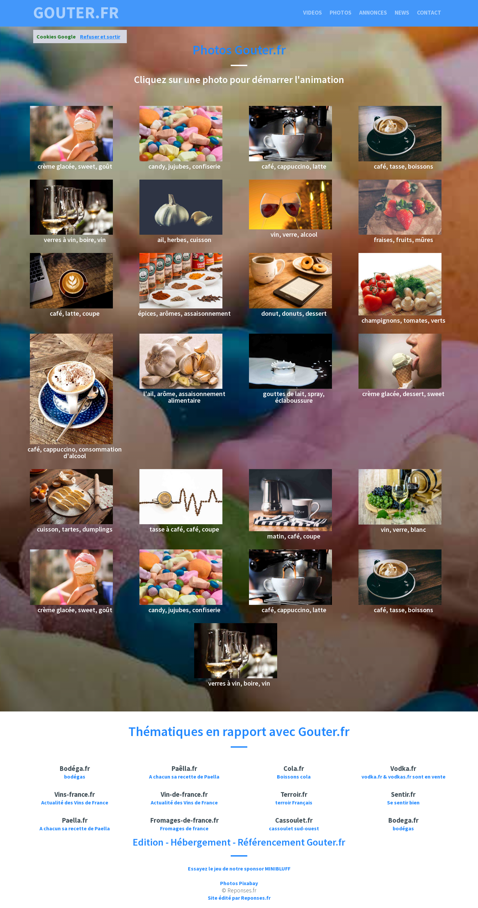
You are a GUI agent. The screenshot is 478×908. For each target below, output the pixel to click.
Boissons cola (294, 776)
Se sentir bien (403, 802)
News (402, 12)
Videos (312, 12)
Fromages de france (184, 828)
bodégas (74, 776)
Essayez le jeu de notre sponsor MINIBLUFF (239, 868)
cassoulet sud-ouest (294, 828)
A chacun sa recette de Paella (184, 776)
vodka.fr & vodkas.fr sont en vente (403, 776)
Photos (341, 12)
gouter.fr (76, 12)
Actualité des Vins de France (74, 802)
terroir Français (293, 802)
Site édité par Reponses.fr (239, 897)
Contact (429, 12)
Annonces (373, 12)
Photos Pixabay (239, 883)
